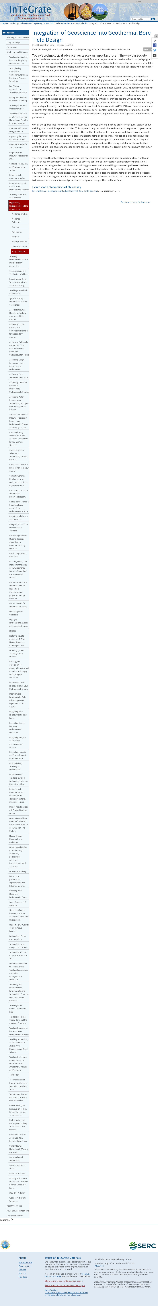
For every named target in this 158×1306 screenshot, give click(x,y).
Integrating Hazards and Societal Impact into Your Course (17, 755)
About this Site (25, 1262)
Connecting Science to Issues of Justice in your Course (19, 467)
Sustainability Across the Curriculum (17, 937)
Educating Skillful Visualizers (16, 613)
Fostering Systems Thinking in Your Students (16, 653)
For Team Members (15, 1215)
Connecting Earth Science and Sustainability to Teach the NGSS (18, 455)
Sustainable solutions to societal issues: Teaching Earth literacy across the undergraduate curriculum (18, 971)
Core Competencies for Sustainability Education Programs (18, 493)
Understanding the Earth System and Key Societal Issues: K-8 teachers (18, 1125)
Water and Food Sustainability (16, 1159)
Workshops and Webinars (20, 23)
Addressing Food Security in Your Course (18, 376)
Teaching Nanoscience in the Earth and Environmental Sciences (19, 1031)
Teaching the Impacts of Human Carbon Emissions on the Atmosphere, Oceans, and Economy (18, 1063)
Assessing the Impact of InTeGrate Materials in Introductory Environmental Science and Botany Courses (19, 421)
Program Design (13, 42)
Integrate (4, 23)
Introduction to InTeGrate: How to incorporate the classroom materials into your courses (17, 795)
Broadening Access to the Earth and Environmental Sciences (19, 186)
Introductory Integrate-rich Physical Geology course (18, 810)
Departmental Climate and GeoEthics (18, 518)
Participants (16, 232)
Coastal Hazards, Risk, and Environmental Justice (18, 166)
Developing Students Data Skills (17, 555)
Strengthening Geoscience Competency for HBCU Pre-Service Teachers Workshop (18, 74)
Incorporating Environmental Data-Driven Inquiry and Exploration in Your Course (18, 700)
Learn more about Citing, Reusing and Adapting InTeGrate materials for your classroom (66, 1293)
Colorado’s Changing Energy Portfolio (18, 130)
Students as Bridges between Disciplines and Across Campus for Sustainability (19, 915)
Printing (22, 1269)
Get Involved (12, 47)
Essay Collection (81, 23)
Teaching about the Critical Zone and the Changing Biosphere (18, 1020)
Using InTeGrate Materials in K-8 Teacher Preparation (19, 1149)
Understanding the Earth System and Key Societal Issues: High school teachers (18, 1110)
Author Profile (148, 49)
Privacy (22, 1273)
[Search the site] (140, 19)
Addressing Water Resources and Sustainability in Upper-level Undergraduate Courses (18, 403)
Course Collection (19, 246)
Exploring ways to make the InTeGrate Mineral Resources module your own (17, 641)
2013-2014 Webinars (17, 1193)
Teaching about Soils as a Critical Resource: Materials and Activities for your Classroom (18, 118)
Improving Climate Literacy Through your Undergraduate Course (18, 685)
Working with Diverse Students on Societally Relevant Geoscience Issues (18, 1183)
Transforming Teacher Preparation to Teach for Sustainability (18, 1097)
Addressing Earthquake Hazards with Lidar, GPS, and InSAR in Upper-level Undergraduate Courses (19, 348)
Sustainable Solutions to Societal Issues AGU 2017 (18, 955)
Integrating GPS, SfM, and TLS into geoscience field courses (18, 742)
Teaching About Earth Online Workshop (18, 107)
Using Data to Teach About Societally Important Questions (18, 1137)
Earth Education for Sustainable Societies (18, 605)
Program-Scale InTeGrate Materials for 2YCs (18, 155)
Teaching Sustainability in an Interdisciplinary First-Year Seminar (18, 60)
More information (51, 1290)
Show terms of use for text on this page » (64, 1280)
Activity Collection (19, 241)
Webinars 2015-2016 (17, 1173)
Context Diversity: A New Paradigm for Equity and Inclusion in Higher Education (18, 481)
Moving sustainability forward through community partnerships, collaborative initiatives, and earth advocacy (18, 857)
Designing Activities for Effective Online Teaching (18, 527)
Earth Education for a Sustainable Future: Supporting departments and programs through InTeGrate (18, 590)
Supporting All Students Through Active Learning (19, 927)
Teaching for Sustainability (18, 37)
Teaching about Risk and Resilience (17, 196)
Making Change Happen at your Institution (15, 839)
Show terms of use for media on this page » (65, 1285)
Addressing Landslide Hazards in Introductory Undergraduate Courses (19, 387)
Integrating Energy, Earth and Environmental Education (17, 728)
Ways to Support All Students (17, 1167)
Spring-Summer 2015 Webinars (17, 904)
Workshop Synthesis (20, 214)
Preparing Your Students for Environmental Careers (18, 893)
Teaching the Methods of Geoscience (18, 292)
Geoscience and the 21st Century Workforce (18, 272)
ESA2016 (12, 631)
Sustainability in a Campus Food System (18, 946)
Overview (15, 227)
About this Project (14, 1206)
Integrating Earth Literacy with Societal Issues (18, 714)
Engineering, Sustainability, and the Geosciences (52, 23)
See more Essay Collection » (135, 202)
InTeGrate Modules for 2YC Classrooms (18, 146)
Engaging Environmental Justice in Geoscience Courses (18, 622)
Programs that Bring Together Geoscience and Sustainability (18, 282)
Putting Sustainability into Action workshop (18, 99)
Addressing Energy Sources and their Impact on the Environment (16, 364)
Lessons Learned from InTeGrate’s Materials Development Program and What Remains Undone (18, 824)
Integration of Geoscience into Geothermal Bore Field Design (64, 190)
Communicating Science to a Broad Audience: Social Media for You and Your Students (18, 438)
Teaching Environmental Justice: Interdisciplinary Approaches (18, 261)
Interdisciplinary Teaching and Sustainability (15, 766)
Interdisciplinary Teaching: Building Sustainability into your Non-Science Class (19, 779)
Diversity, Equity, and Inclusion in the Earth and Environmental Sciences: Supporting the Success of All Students (18, 569)
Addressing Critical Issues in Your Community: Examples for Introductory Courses (18, 330)
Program (15, 236)
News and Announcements (18, 1210)
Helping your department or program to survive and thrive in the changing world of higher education (19, 669)
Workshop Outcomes (16, 220)
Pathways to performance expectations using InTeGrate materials (17, 881)
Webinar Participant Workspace (17, 1199)
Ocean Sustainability (17, 871)
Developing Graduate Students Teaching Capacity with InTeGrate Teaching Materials (18, 542)
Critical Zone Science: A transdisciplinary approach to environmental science (19, 506)
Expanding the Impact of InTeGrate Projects (18, 138)
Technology (14, 1075)
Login (139, 1)
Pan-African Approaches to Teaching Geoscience (18, 89)
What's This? (99, 1266)
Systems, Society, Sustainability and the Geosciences (18, 301)
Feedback (23, 1276)
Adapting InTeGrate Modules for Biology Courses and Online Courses (17, 315)
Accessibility (25, 1266)
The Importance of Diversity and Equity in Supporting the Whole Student (18, 1084)
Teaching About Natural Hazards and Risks (17, 1008)
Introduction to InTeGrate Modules (17, 176)
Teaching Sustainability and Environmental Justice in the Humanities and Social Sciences (18, 1045)
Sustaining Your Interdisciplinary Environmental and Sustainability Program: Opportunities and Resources (19, 992)
